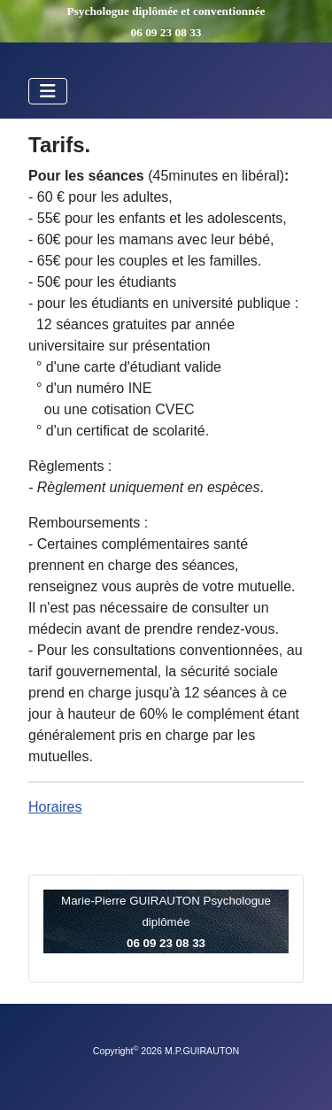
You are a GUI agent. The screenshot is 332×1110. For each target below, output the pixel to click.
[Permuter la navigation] (47, 91)
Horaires (54, 806)
